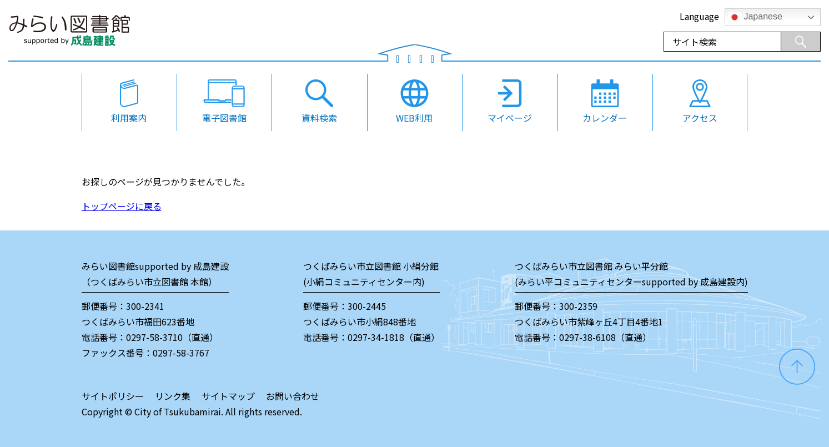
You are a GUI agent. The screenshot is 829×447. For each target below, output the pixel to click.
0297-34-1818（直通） (394, 337)
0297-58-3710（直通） (172, 337)
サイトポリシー (113, 396)
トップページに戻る (122, 206)
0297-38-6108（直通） (605, 337)
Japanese (755, 17)
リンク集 (172, 396)
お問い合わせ (292, 396)
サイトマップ (228, 396)
